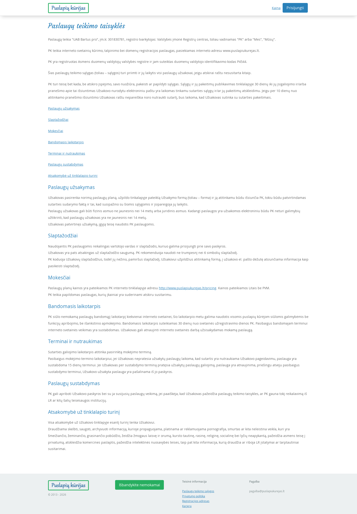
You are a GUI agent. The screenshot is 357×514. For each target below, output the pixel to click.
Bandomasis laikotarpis (66, 142)
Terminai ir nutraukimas (66, 153)
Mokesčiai (55, 131)
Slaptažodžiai (58, 119)
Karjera (187, 506)
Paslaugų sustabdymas (65, 164)
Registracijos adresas (195, 501)
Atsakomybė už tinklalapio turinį (72, 175)
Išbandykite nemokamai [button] (139, 484)
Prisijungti (295, 7)
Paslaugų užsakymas (64, 108)
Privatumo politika (193, 496)
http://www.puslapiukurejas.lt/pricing (187, 288)
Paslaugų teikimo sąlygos (198, 491)
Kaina (276, 8)
